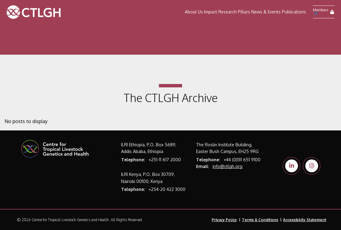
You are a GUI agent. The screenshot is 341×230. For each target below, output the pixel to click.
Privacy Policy (224, 219)
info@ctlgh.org (227, 166)
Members (320, 11)
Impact (210, 11)
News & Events (266, 11)
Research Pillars (234, 11)
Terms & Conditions (260, 219)
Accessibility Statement (304, 219)
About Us (194, 11)
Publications (294, 11)
